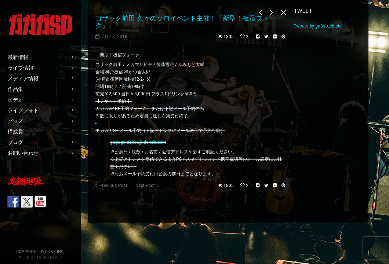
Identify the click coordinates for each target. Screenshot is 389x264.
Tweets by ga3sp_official (318, 26)
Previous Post (113, 185)
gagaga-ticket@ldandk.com (138, 142)
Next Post (145, 185)
